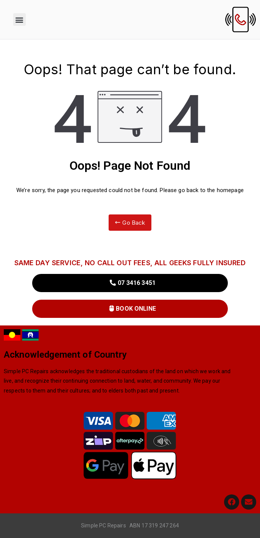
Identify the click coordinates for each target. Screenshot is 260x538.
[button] (19, 19)
